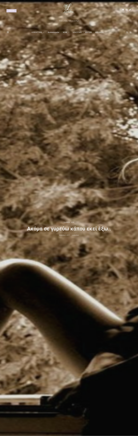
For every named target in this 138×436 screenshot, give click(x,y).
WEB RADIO (99, 32)
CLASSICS (67, 222)
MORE (65, 32)
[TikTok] (130, 11)
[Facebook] (123, 11)
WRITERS (88, 32)
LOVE (72, 222)
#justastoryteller (53, 32)
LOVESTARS (77, 32)
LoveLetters (75, 235)
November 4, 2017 (64, 235)
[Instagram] (126, 11)
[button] (131, 32)
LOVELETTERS (37, 32)
